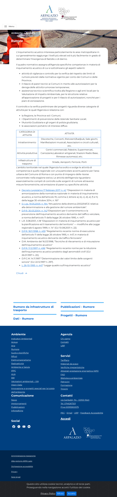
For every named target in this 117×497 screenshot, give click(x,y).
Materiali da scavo (69, 364)
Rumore (15, 349)
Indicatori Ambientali (21, 338)
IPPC (13, 370)
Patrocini (65, 381)
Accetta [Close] (72, 493)
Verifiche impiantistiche (72, 367)
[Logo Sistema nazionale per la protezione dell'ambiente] (67, 13)
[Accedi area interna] (66, 419)
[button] (9, 26)
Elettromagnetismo (21, 360)
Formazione (66, 385)
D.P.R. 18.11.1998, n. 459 (34, 231)
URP (63, 345)
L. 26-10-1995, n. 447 (32, 265)
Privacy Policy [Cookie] (48, 493)
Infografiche (17, 410)
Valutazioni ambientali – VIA (25, 381)
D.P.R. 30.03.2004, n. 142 (34, 210)
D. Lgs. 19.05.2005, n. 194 (35, 204)
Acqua (14, 342)
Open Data (16, 385)
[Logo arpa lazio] (49, 13)
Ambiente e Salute (20, 367)
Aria (13, 345)
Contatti (65, 342)
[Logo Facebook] (13, 426)
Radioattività (17, 363)
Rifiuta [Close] (61, 493)
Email (69, 413)
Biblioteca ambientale (72, 378)
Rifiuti (14, 356)
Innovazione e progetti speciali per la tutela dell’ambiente (32, 390)
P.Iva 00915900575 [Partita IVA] (70, 407)
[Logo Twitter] (18, 426)
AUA (13, 374)
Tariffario (65, 360)
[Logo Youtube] (23, 426)
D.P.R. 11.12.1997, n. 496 (33, 248)
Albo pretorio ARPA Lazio (21, 461)
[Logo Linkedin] (29, 426)
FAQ (63, 374)
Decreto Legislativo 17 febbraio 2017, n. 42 (44, 190)
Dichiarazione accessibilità (22, 466)
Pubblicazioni (18, 407)
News (14, 400)
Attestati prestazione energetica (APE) (80, 371)
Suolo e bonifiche (20, 353)
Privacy (14, 472)
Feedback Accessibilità (91, 413)
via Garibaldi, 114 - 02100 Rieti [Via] (75, 400)
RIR (13, 378)
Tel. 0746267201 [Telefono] (68, 403)
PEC (63, 413)
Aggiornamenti (18, 403)
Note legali (15, 477)
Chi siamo (65, 338)
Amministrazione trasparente (23, 456)
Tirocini (64, 389)
